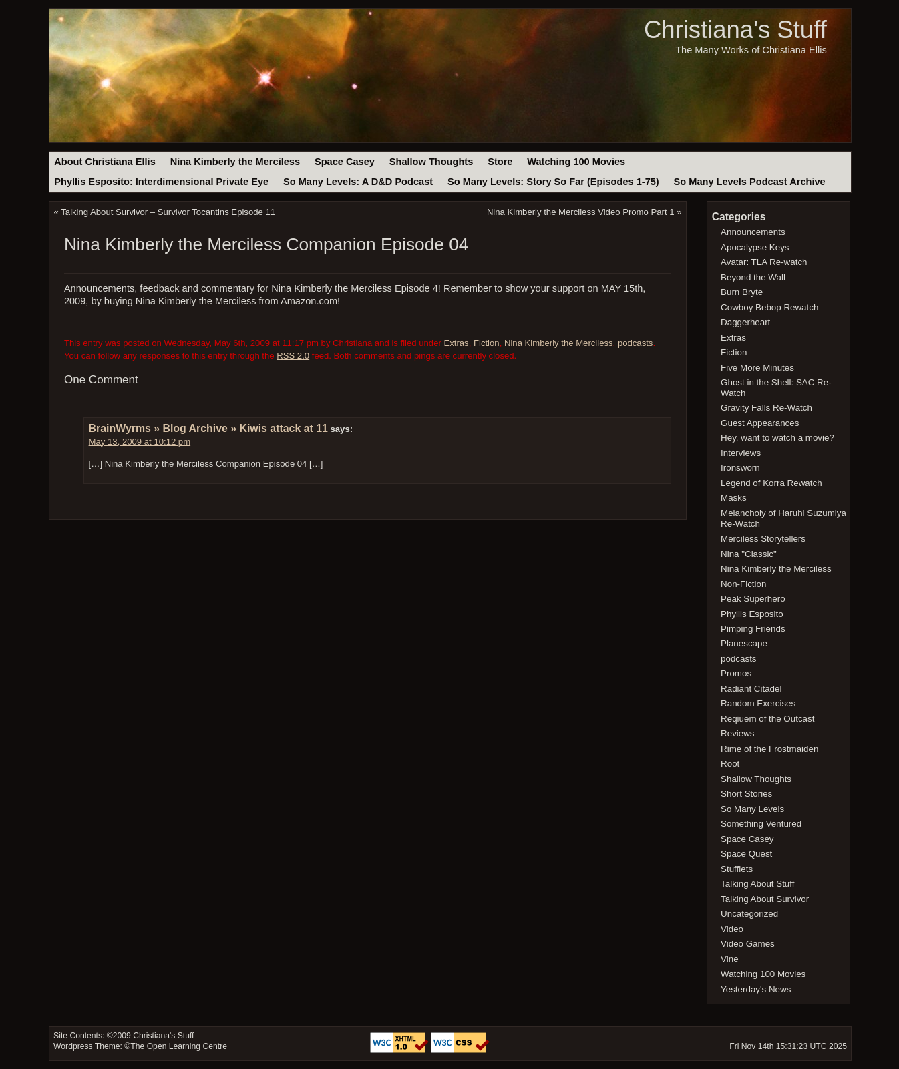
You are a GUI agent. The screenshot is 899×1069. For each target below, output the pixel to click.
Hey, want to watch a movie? (777, 438)
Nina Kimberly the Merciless (235, 161)
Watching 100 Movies (576, 161)
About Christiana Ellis (104, 161)
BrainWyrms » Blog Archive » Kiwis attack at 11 (208, 428)
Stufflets (737, 869)
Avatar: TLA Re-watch (764, 262)
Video (732, 929)
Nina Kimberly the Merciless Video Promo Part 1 (581, 212)
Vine (730, 959)
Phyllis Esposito (752, 614)
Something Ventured (761, 824)
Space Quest (746, 854)
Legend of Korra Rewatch (771, 483)
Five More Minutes (757, 368)
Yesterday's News (756, 989)
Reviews (737, 733)
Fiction (487, 343)
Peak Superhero (753, 599)
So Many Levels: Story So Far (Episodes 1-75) (553, 181)
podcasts (635, 343)
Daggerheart (745, 322)
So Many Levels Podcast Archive (750, 181)
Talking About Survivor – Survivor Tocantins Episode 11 (168, 212)
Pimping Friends (753, 629)
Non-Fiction (743, 584)
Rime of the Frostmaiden (769, 749)
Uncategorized (749, 914)
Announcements (753, 232)
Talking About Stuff (757, 884)
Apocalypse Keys (755, 247)
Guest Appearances (760, 423)
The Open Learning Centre (178, 1046)
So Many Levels (752, 809)
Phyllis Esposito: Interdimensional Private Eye (161, 181)
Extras (455, 343)
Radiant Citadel (751, 689)
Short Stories (746, 794)
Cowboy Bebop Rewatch (769, 307)
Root (730, 764)
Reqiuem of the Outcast (767, 719)
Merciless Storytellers (763, 538)
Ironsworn (740, 468)
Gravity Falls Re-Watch (766, 408)
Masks (734, 498)
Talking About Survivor (765, 899)
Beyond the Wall (753, 277)
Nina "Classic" (749, 554)
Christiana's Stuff (735, 29)
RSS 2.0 (293, 356)
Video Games (748, 944)
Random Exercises (758, 703)
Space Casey (345, 161)
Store (500, 161)
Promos (736, 673)
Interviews (741, 453)
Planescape (744, 643)
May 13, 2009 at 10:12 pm (140, 442)
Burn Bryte (742, 292)
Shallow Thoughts (431, 161)
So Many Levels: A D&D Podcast (358, 181)
